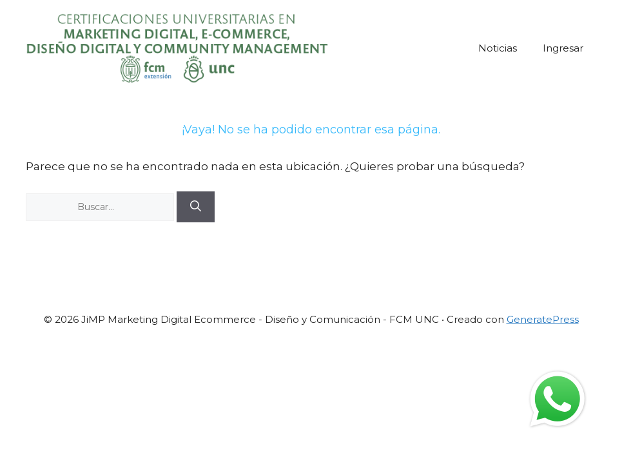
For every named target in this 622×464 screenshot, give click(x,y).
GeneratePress (543, 319)
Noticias (497, 48)
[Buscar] (196, 206)
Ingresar (563, 48)
